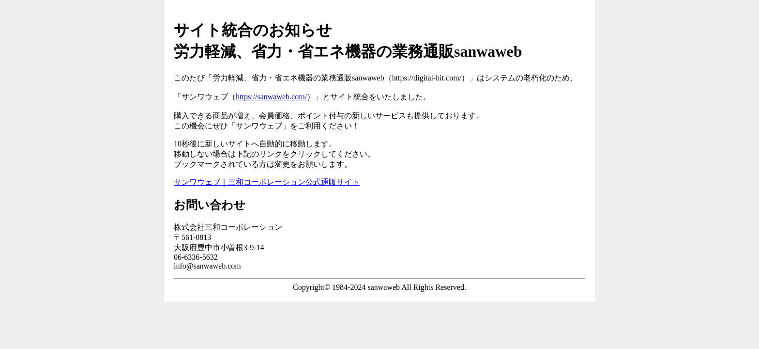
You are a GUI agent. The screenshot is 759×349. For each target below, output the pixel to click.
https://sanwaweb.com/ (271, 97)
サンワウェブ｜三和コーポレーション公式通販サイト (267, 182)
